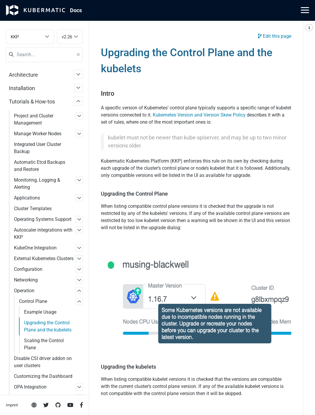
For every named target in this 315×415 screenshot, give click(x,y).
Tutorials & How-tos (32, 101)
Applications (27, 198)
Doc (76, 10)
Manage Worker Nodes (37, 133)
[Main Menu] (305, 10)
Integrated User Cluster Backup (37, 148)
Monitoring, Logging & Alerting (37, 183)
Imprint (12, 241)
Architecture (23, 75)
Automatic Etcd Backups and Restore (39, 165)
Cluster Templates (33, 208)
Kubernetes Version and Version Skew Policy (199, 115)
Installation (22, 88)
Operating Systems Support (42, 219)
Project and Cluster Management (33, 119)
